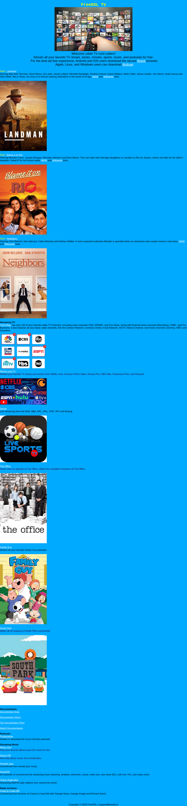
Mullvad (127, 64)
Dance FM (5, 755)
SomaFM (4, 772)
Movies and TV (8, 371)
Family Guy (6, 547)
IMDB (95, 76)
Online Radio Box (9, 780)
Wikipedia (108, 76)
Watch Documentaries (11, 728)
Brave (141, 61)
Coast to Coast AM (9, 791)
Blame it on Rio (14, 155)
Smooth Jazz (7, 763)
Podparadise (6, 736)
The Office (5, 466)
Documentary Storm (10, 717)
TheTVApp (5, 325)
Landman (11, 71)
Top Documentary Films (12, 723)
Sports (3, 408)
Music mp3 (5, 747)
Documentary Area (9, 712)
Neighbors (12, 238)
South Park (6, 628)
